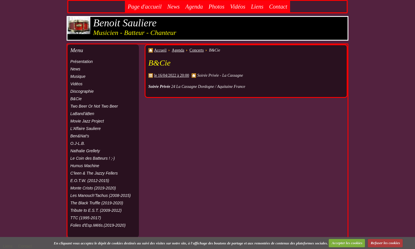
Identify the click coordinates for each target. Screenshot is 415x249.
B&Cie (76, 98)
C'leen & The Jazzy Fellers (94, 173)
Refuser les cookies (385, 243)
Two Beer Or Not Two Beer (94, 106)
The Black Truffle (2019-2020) (96, 203)
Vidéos (237, 6)
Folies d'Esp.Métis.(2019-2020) (97, 225)
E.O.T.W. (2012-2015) (89, 180)
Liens (257, 6)
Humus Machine (84, 165)
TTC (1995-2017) (85, 218)
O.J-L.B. (77, 143)
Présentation (81, 61)
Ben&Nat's (79, 136)
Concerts (196, 50)
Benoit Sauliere (125, 23)
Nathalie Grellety (85, 151)
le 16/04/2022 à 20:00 (171, 75)
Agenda (194, 6)
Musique (77, 76)
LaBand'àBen (82, 113)
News (173, 6)
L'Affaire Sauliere (85, 128)
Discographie (82, 91)
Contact (278, 6)
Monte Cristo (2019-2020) (93, 188)
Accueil (160, 50)
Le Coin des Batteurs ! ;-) (92, 158)
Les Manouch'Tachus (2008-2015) (100, 195)
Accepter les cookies (347, 243)
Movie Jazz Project (87, 121)
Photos (217, 6)
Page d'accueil (144, 6)
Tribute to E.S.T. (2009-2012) (96, 210)
